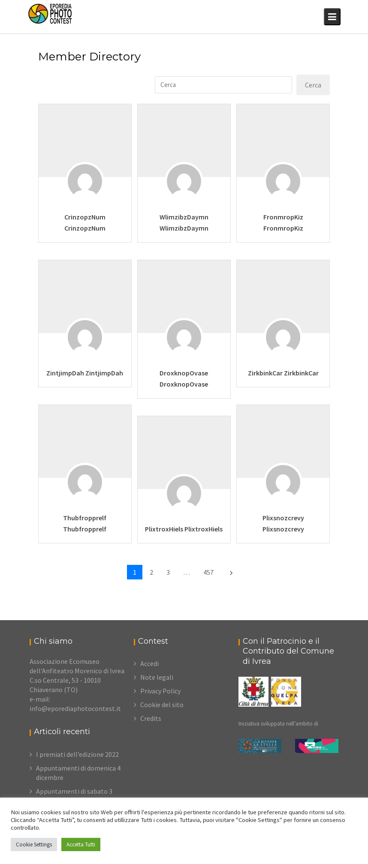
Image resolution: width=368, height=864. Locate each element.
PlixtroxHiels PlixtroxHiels (184, 529)
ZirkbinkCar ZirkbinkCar (283, 373)
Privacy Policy (160, 691)
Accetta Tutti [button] (80, 844)
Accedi (149, 663)
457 (208, 572)
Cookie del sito (162, 704)
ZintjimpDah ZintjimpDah (84, 373)
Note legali (156, 677)
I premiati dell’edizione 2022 (77, 754)
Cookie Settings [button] (34, 844)
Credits (150, 718)
